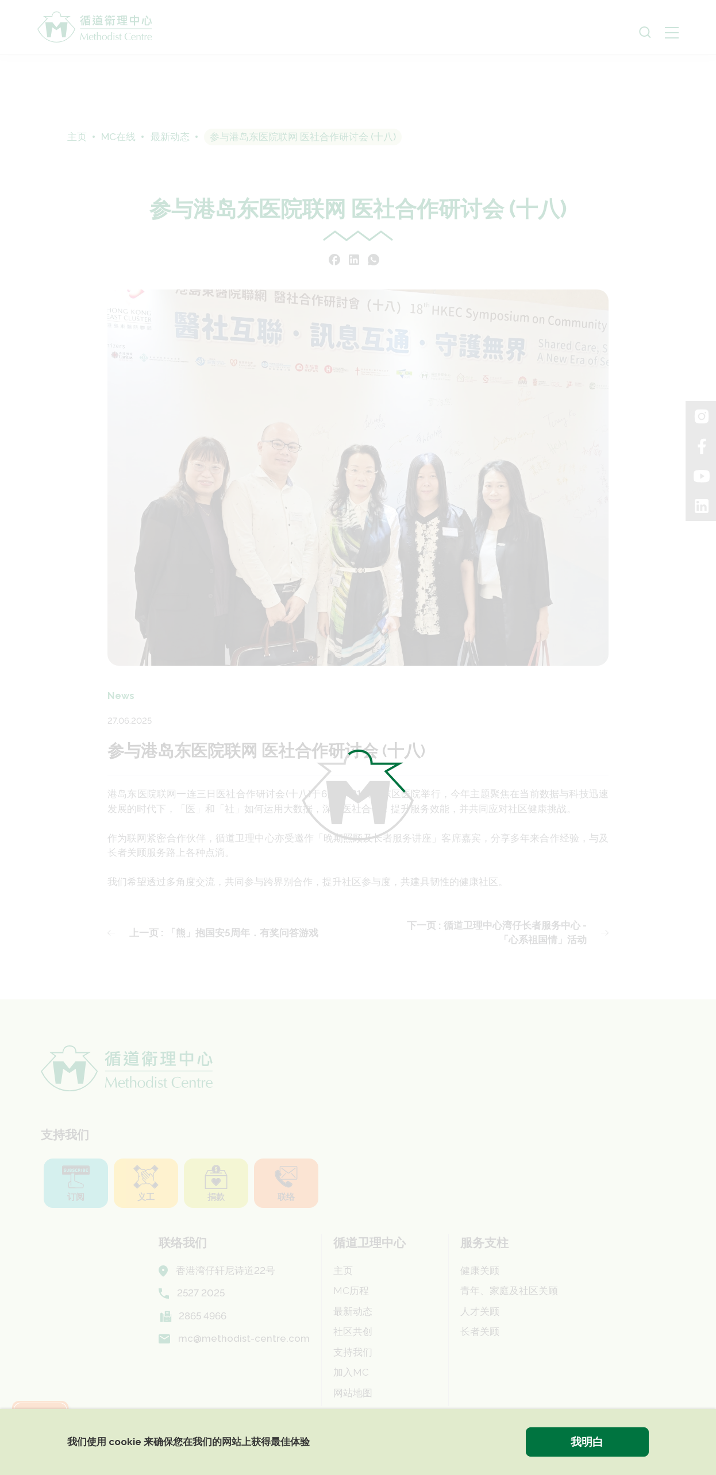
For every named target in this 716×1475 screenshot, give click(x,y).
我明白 (587, 1441)
